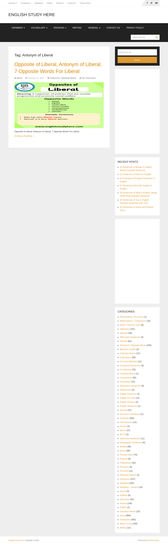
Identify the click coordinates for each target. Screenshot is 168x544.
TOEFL (123, 507)
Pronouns (124, 467)
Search (157, 37)
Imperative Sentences (130, 438)
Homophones (126, 422)
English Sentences (128, 406)
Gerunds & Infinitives (129, 414)
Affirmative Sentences (130, 337)
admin (19, 78)
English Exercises (128, 394)
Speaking (38, 3)
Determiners (125, 390)
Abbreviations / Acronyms (132, 317)
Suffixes (123, 495)
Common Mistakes (128, 361)
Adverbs (124, 333)
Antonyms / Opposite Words (63, 78)
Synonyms (125, 499)
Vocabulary (25, 3)
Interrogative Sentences (131, 442)
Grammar (12, 3)
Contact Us (71, 3)
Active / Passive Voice (130, 325)
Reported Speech (128, 475)
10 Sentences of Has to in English (135, 174)
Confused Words (127, 374)
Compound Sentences (130, 365)
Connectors (125, 382)
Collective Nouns (128, 353)
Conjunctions (126, 378)
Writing (49, 3)
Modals (123, 447)
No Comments (88, 78)
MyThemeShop (153, 540)
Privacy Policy (85, 3)
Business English (128, 349)
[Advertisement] (137, 111)
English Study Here (31, 15)
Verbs (122, 515)
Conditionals (125, 369)
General (59, 3)
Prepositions (125, 463)
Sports (123, 491)
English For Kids (127, 398)
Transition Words (128, 511)
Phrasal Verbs (126, 455)
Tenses (123, 503)
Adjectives (124, 329)
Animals (123, 341)
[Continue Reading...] (24, 136)
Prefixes (123, 459)
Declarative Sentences (130, 386)
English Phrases (127, 402)
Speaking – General (129, 487)
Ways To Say (126, 524)
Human (123, 426)
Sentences (125, 479)
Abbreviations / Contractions (133, 321)
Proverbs (124, 471)
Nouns (123, 451)
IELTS (122, 434)
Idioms (123, 430)
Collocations (125, 357)
